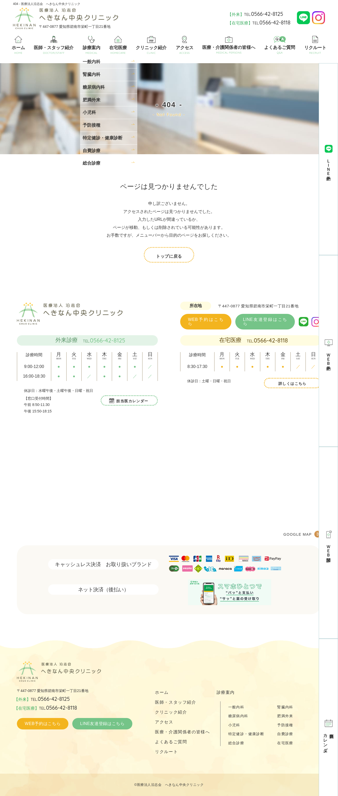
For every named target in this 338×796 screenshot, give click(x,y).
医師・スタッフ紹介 (54, 45)
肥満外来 (285, 716)
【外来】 (255, 14)
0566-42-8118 (271, 340)
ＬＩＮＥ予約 (328, 159)
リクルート (315, 45)
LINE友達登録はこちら (265, 321)
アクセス (184, 45)
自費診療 (285, 734)
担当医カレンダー (132, 401)
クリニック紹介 (151, 45)
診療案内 (91, 45)
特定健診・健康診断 (246, 734)
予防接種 (285, 725)
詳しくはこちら (292, 383)
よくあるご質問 (279, 45)
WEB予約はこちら (206, 321)
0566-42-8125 (107, 340)
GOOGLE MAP (297, 534)
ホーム (18, 45)
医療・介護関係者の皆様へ (228, 45)
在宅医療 (118, 45)
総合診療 (236, 743)
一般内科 (236, 707)
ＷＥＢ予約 (328, 351)
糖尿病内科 (238, 716)
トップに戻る (169, 255)
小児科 (234, 725)
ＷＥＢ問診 (328, 542)
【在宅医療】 (259, 22)
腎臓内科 (285, 707)
